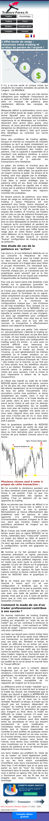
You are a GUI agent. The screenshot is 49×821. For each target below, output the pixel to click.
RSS (2, 807)
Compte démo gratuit (24, 815)
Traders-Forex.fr (15, 12)
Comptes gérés (24, 26)
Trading (8, 21)
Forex (24, 21)
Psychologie (25, 16)
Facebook (9, 807)
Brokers (8, 26)
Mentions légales (21, 807)
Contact (25, 31)
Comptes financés (9, 31)
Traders (8, 16)
